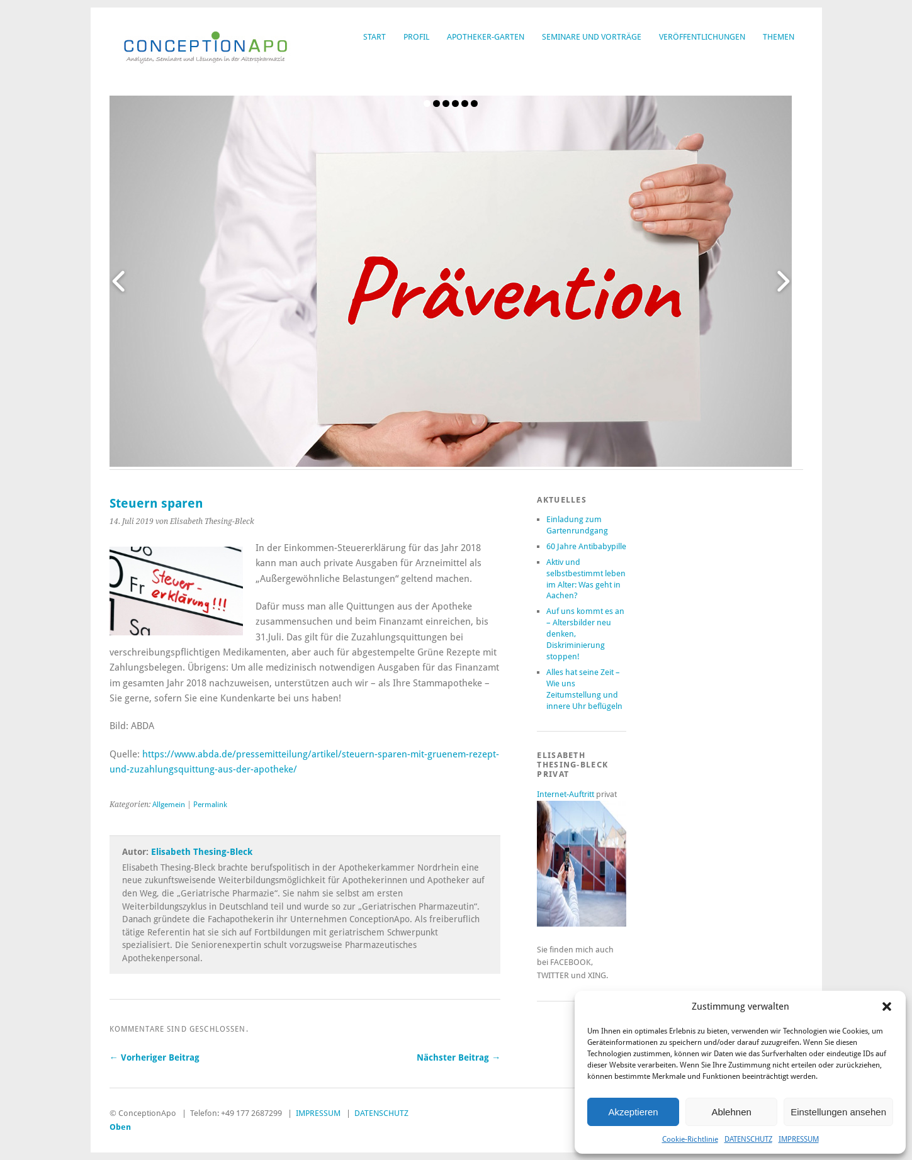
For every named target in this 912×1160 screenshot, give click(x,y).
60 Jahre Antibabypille (586, 546)
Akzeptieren (633, 1112)
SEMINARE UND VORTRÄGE (591, 37)
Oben (120, 1127)
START (374, 37)
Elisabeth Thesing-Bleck (201, 852)
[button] (887, 1006)
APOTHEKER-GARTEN (485, 37)
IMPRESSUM (799, 1139)
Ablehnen (731, 1112)
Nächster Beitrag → (458, 1057)
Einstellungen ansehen (838, 1112)
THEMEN (778, 37)
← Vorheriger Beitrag (155, 1057)
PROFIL (416, 37)
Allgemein (168, 804)
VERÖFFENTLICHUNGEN (702, 37)
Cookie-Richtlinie (690, 1139)
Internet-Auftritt (566, 794)
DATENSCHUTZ (748, 1139)
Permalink (210, 804)
